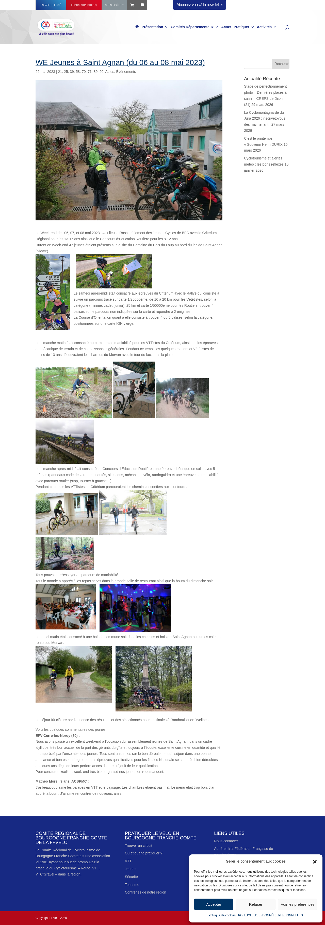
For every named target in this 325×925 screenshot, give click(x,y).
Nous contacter (226, 841)
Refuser (256, 904)
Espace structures (83, 5)
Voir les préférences (298, 904)
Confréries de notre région (145, 892)
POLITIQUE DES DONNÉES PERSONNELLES (270, 915)
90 (102, 72)
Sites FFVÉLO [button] (113, 5)
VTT (128, 861)
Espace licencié (51, 5)
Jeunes (130, 869)
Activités (264, 27)
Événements (126, 72)
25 (66, 72)
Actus (226, 27)
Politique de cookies (222, 915)
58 (78, 72)
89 (96, 72)
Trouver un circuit (138, 845)
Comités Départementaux (192, 27)
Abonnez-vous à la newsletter (199, 5)
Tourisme (132, 885)
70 (84, 72)
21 (60, 72)
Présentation (152, 27)
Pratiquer (241, 27)
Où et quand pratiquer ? (143, 853)
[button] (314, 861)
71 (90, 72)
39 (72, 72)
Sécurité (131, 877)
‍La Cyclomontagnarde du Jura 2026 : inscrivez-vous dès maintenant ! (264, 118)
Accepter (213, 904)
